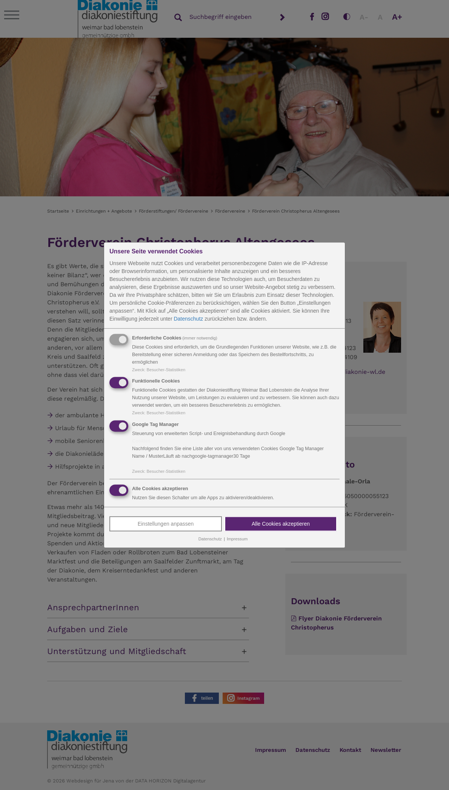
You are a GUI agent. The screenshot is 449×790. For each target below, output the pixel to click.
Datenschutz (188, 319)
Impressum (237, 539)
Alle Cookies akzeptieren (281, 524)
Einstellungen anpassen (166, 524)
